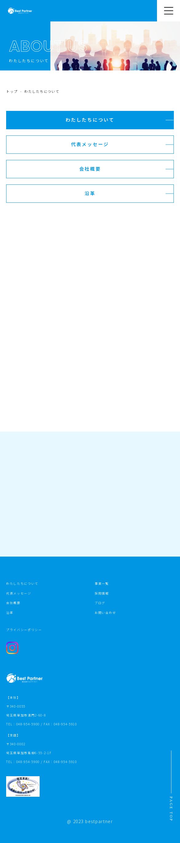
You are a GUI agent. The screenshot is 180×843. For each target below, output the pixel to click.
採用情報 (102, 593)
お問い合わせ (105, 612)
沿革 (9, 612)
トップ (12, 91)
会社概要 (13, 602)
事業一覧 (102, 583)
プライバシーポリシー (24, 629)
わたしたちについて (22, 583)
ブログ (100, 602)
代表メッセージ (18, 593)
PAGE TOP (171, 809)
